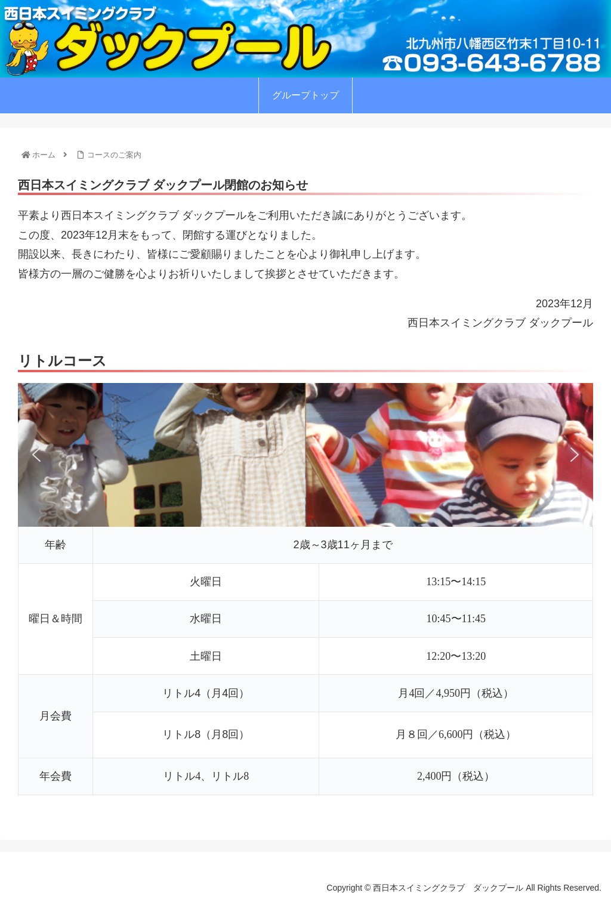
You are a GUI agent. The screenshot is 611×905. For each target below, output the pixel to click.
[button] (36, 454)
